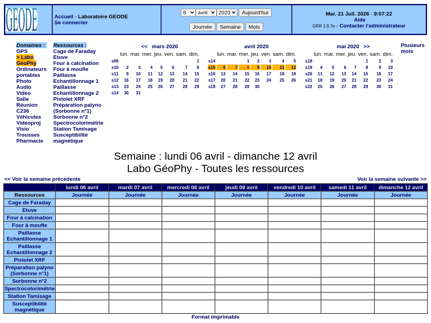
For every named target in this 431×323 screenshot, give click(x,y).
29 (197, 86)
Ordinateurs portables (31, 72)
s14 (114, 92)
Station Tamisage (75, 129)
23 (126, 86)
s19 (308, 67)
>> (367, 46)
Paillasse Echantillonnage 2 (76, 90)
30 (126, 92)
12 (160, 73)
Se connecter (71, 22)
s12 (114, 80)
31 (138, 92)
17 (138, 80)
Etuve (60, 57)
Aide (360, 20)
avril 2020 (256, 46)
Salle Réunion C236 (26, 105)
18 (150, 80)
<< (144, 46)
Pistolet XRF (69, 99)
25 (150, 86)
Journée (82, 195)
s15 (211, 67)
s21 (308, 80)
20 (171, 80)
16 (126, 80)
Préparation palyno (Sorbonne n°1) (77, 108)
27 (171, 86)
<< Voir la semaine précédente (42, 179)
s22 (308, 86)
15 (197, 73)
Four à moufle (71, 69)
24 (138, 86)
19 (160, 80)
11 (150, 73)
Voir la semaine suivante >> (392, 179)
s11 (114, 73)
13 (171, 73)
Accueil (63, 17)
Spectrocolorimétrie (78, 123)
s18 (211, 86)
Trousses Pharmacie (29, 138)
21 (185, 80)
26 (160, 86)
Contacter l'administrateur (372, 26)
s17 (211, 80)
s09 (114, 61)
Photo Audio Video (23, 87)
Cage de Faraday (74, 51)
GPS (22, 51)
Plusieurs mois (413, 48)
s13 (114, 86)
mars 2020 (165, 46)
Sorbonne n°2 (70, 117)
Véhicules (28, 117)
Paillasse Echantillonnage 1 (76, 78)
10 (138, 73)
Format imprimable (216, 317)
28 (185, 86)
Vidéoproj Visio (28, 126)
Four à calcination (76, 63)
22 (197, 80)
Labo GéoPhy (26, 60)
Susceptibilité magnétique (70, 138)
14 (185, 73)
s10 (114, 67)
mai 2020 (348, 46)
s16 (211, 73)
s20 (308, 73)
